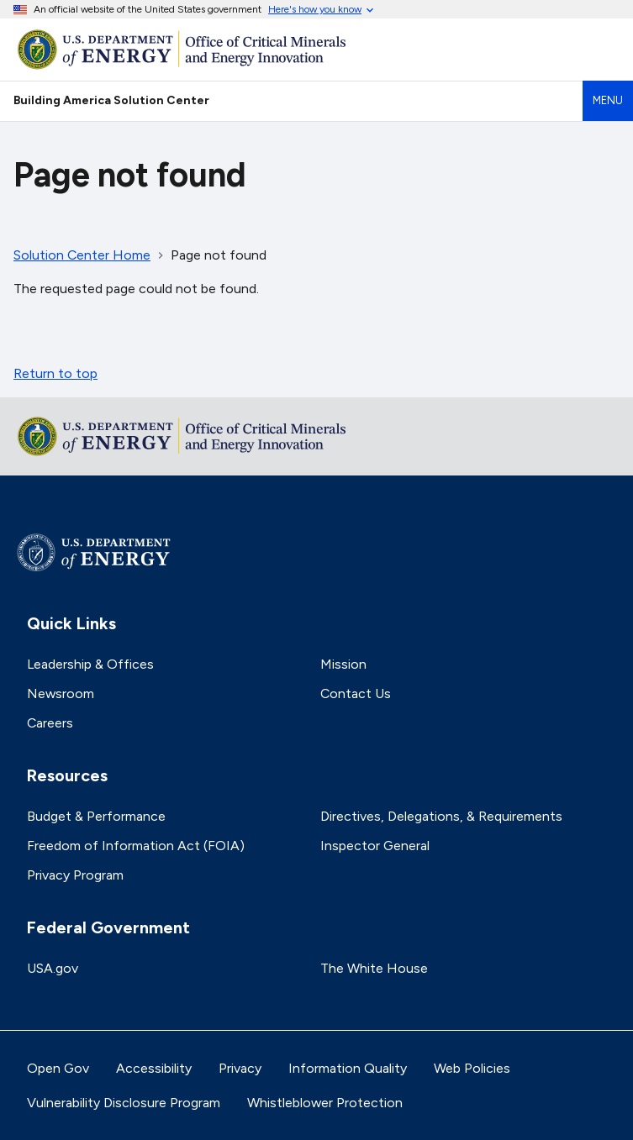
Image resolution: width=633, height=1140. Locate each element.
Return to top (55, 373)
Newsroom (60, 693)
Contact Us (355, 693)
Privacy (240, 1068)
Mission (343, 664)
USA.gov (52, 968)
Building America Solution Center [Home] (111, 100)
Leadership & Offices (90, 664)
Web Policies (472, 1068)
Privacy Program (75, 875)
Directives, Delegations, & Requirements (441, 816)
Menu (608, 100)
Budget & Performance (96, 816)
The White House (374, 968)
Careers (50, 723)
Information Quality (347, 1068)
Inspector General (375, 846)
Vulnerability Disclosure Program (123, 1103)
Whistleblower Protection (325, 1103)
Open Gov (58, 1068)
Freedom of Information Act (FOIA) (136, 846)
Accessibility (154, 1068)
